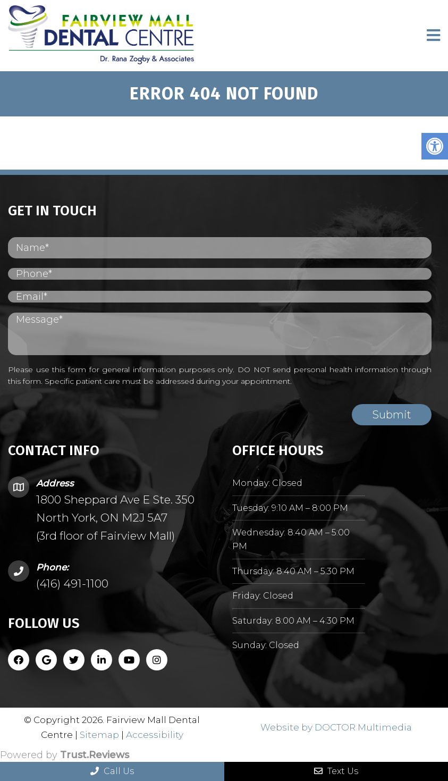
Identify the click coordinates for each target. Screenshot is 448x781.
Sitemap (99, 734)
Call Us (112, 771)
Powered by (64, 755)
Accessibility (154, 734)
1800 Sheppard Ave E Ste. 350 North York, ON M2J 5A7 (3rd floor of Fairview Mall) (115, 517)
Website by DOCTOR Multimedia (336, 727)
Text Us (336, 771)
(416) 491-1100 (72, 583)
